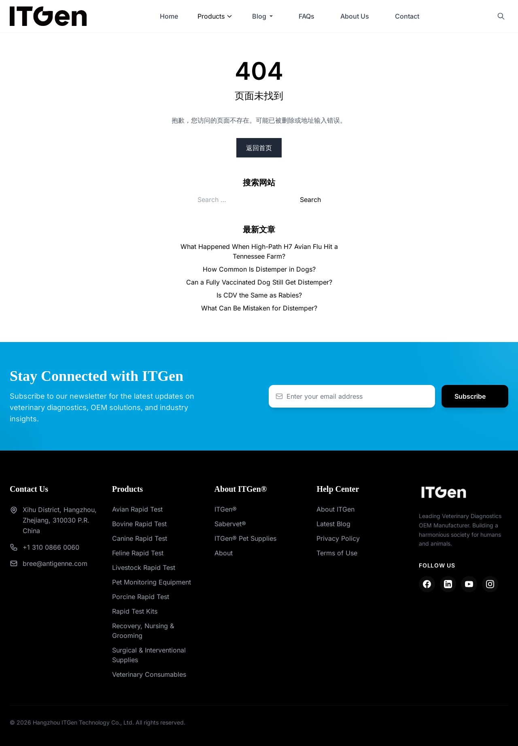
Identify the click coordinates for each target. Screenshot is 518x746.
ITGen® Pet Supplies (245, 538)
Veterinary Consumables (149, 674)
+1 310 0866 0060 (51, 547)
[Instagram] (490, 584)
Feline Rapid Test (137, 553)
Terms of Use (336, 553)
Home (169, 16)
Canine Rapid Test (139, 538)
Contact (407, 16)
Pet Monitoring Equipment (151, 582)
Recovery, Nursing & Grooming (143, 631)
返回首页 (259, 148)
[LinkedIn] (448, 584)
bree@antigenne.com (55, 563)
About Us (354, 16)
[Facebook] (427, 584)
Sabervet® (230, 524)
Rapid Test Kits (134, 611)
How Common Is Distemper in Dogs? (259, 269)
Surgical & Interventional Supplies (149, 655)
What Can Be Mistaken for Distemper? (259, 308)
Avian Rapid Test (137, 509)
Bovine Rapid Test (139, 524)
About (223, 553)
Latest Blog (333, 524)
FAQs (306, 16)
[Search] (501, 16)
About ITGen (335, 509)
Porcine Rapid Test (140, 597)
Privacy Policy (338, 538)
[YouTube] (469, 584)
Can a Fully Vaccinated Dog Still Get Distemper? (259, 282)
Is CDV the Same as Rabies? (259, 295)
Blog (259, 16)
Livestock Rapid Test (143, 567)
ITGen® (225, 509)
